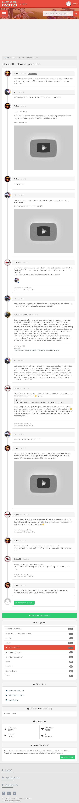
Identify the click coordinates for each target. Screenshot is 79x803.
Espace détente (39, 671)
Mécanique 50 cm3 (41, 657)
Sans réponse (12, 700)
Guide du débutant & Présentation (39, 633)
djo (15, 92)
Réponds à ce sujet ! (24, 603)
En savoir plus (67, 757)
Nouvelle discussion (39, 615)
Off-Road (39, 666)
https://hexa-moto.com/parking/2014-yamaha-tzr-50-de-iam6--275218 (36, 350)
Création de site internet (11, 800)
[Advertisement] (39, 38)
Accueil (6, 58)
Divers (39, 676)
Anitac (16, 73)
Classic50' (17, 262)
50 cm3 (39, 643)
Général (39, 638)
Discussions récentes (15, 695)
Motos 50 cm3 (33, 73)
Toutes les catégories (39, 629)
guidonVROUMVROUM (22, 315)
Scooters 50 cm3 (41, 652)
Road (39, 661)
